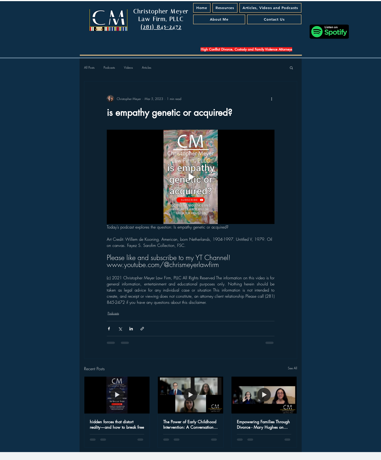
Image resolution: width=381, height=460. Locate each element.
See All (292, 368)
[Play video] (190, 177)
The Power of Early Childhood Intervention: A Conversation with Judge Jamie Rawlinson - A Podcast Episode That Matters (189, 424)
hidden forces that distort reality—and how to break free (117, 424)
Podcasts (109, 67)
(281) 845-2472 (161, 26)
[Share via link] (142, 328)
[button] (291, 67)
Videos (128, 67)
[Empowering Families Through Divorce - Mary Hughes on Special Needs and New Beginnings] (264, 395)
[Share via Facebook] (109, 328)
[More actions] (271, 98)
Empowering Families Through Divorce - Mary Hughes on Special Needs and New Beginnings (263, 424)
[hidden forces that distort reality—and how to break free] (117, 395)
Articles (146, 67)
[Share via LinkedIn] (131, 328)
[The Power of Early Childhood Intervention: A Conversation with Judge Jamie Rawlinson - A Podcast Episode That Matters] (190, 395)
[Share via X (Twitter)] (120, 328)
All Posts (89, 67)
